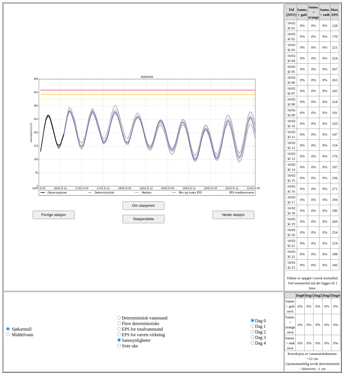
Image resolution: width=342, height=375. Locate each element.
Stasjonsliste (143, 219)
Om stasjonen (143, 205)
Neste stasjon (233, 215)
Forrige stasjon (53, 215)
